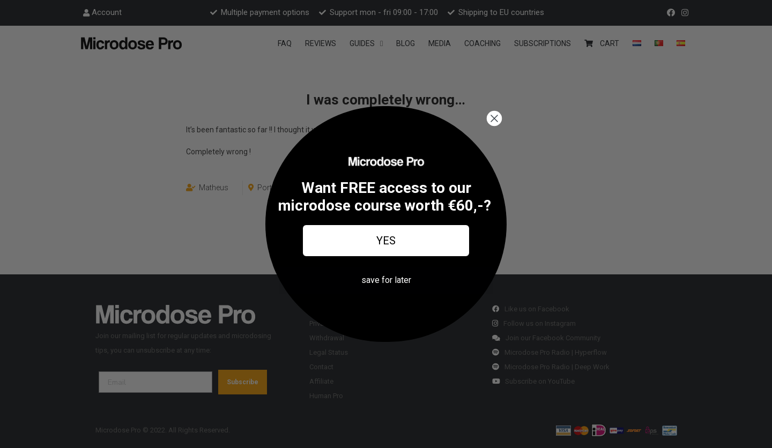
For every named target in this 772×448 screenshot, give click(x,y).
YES (386, 240)
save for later (386, 280)
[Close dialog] (494, 118)
